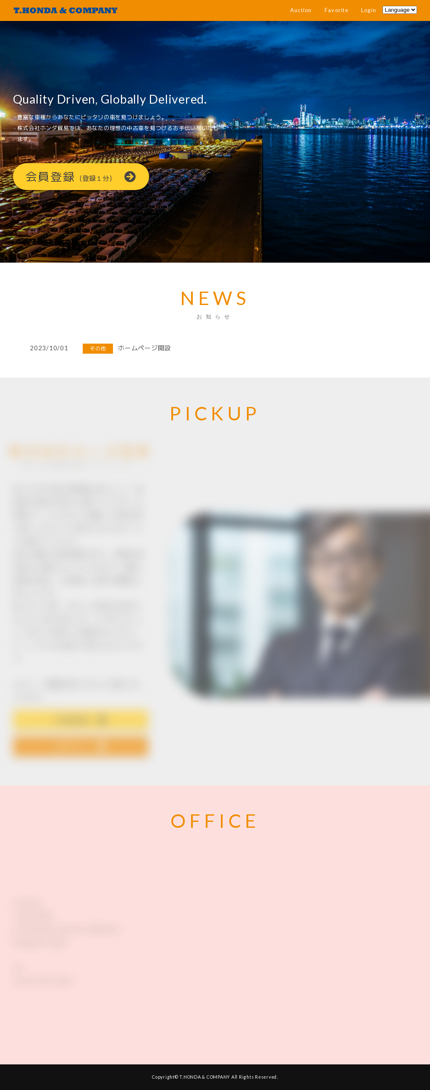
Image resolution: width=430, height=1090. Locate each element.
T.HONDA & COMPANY (204, 1077)
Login (368, 10)
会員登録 (81, 177)
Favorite (337, 10)
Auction (301, 10)
